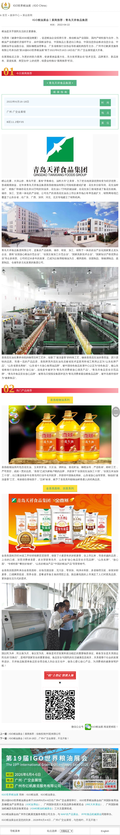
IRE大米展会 (93, 804)
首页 (4, 15)
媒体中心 (15, 15)
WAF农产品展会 (69, 814)
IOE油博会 (32, 804)
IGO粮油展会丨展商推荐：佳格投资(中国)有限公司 (35, 734)
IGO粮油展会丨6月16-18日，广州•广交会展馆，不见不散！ (39, 738)
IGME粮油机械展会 (41, 808)
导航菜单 (15, 830)
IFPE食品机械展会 (91, 814)
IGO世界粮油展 (10, 794)
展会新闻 (27, 15)
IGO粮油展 (94, 726)
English (105, 831)
